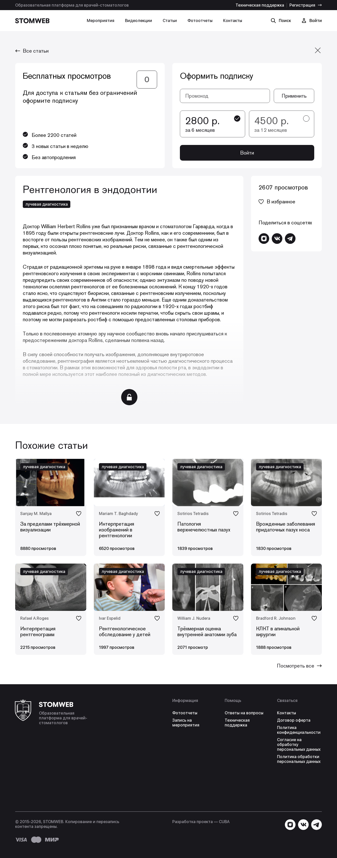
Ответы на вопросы (244, 713)
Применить (294, 96)
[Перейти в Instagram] (264, 238)
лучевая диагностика (46, 204)
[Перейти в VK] (277, 238)
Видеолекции (138, 20)
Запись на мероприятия (185, 722)
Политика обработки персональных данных (299, 759)
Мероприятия (100, 20)
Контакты (232, 20)
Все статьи (32, 51)
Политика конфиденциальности (299, 730)
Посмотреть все (299, 665)
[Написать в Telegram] (290, 238)
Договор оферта (293, 720)
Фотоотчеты (200, 20)
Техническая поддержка (260, 5)
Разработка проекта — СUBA (200, 821)
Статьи (170, 20)
